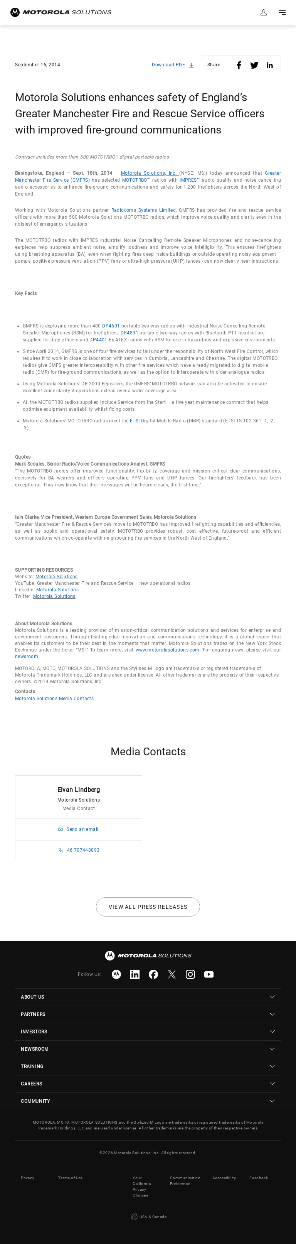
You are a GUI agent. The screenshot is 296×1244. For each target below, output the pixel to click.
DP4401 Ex (101, 340)
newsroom (26, 656)
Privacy (27, 1178)
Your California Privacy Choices (142, 1186)
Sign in (263, 12)
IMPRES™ (190, 180)
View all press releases (148, 907)
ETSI (135, 421)
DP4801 (129, 333)
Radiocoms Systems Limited (143, 210)
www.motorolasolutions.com (168, 650)
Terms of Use (70, 1178)
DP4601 (111, 326)
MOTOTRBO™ (136, 180)
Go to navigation (282, 12)
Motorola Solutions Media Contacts (54, 698)
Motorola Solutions (56, 576)
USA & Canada (148, 1217)
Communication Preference (185, 1181)
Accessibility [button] (224, 1178)
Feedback (258, 1178)
